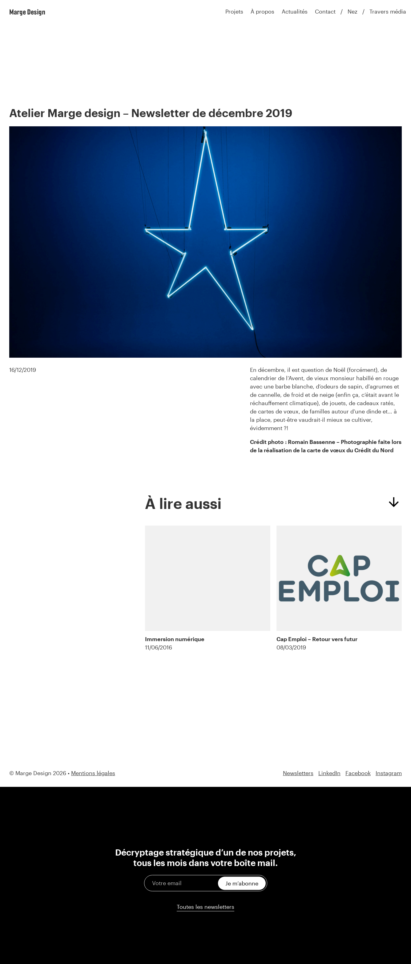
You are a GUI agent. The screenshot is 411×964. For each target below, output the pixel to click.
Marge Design (27, 11)
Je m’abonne (241, 883)
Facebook (358, 773)
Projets (234, 11)
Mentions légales (93, 773)
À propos (262, 11)
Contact (325, 11)
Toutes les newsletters (205, 906)
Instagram (389, 773)
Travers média (387, 11)
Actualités (295, 11)
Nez (352, 11)
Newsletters (298, 773)
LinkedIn (329, 773)
